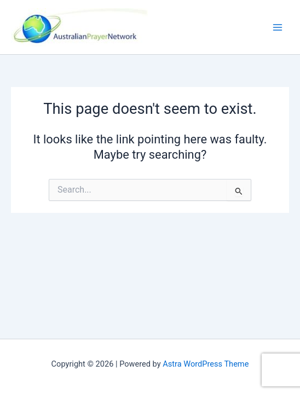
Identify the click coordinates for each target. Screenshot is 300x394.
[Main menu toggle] (277, 27)
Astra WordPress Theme (206, 364)
